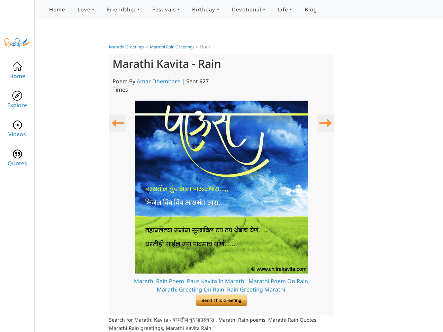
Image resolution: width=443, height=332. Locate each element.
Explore (17, 100)
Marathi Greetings (126, 47)
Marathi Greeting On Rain (190, 289)
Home (57, 9)
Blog (311, 9)
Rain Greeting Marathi (256, 289)
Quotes (17, 158)
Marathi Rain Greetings (172, 47)
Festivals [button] (164, 9)
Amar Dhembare (158, 81)
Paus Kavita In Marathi (216, 281)
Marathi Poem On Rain (278, 281)
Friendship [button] (121, 9)
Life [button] (283, 9)
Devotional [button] (246, 9)
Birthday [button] (203, 9)
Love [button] (84, 9)
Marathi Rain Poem (159, 281)
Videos (17, 129)
